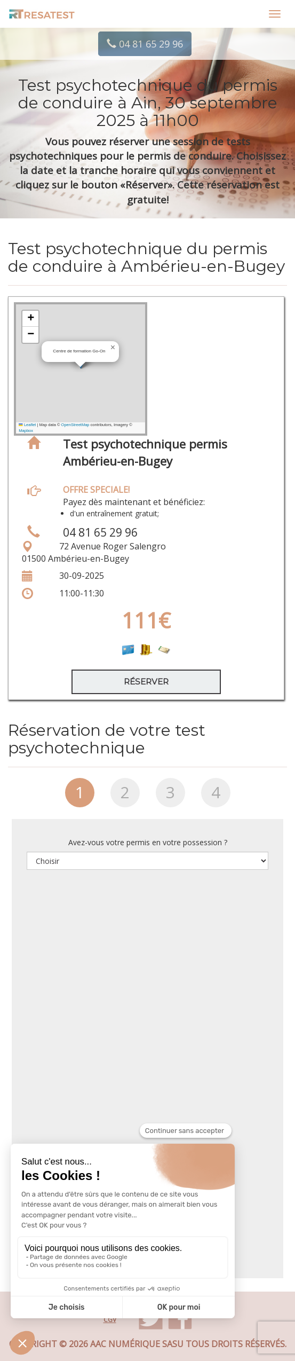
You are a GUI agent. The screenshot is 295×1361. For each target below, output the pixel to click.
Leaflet (27, 424)
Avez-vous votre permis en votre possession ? (147, 842)
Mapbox (26, 430)
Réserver (146, 681)
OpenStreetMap (75, 424)
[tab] (79, 796)
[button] (112, 347)
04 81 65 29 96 (145, 43)
